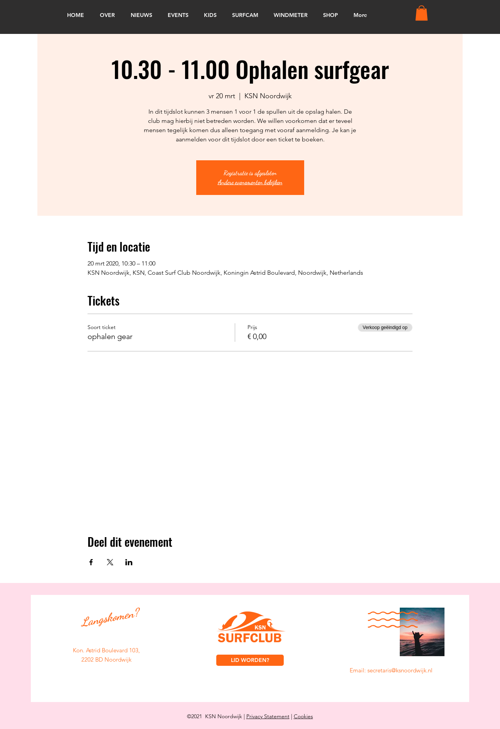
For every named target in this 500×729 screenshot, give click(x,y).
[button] (421, 12)
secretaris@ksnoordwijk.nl (400, 670)
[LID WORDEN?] (250, 660)
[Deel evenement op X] (110, 562)
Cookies (303, 716)
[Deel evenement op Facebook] (91, 562)
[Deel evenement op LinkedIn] (129, 562)
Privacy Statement (268, 716)
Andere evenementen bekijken (250, 182)
